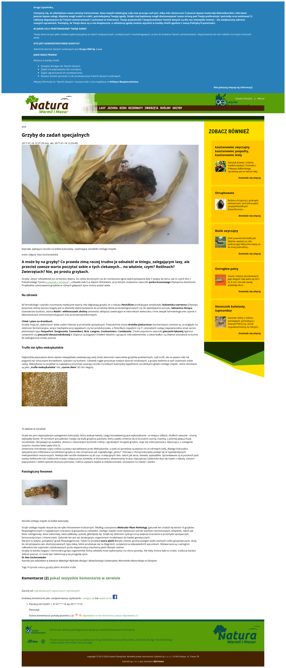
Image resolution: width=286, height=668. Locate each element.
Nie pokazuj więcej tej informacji (233, 87)
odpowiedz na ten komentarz (98, 615)
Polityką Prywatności (202, 23)
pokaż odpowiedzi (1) (126, 615)
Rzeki (122, 108)
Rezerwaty (135, 108)
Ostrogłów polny (226, 269)
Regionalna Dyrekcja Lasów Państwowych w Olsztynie (105, 629)
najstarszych (58, 590)
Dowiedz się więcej (250, 177)
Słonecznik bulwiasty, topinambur (230, 308)
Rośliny (165, 108)
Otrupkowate (224, 193)
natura (41, 567)
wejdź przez (108, 598)
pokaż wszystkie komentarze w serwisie (85, 578)
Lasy (102, 108)
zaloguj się (88, 598)
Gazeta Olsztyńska (245, 98)
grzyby (49, 567)
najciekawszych (42, 590)
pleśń (57, 567)
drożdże (64, 567)
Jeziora (112, 108)
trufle (73, 567)
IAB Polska (158, 661)
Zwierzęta (151, 108)
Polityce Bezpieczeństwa (124, 81)
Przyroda (32, 567)
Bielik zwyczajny (226, 231)
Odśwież (46, 585)
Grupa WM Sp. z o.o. (90, 49)
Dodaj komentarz (31, 585)
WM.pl (260, 98)
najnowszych (73, 590)
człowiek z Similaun (57, 282)
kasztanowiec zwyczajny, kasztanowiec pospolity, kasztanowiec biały (232, 151)
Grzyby (177, 108)
